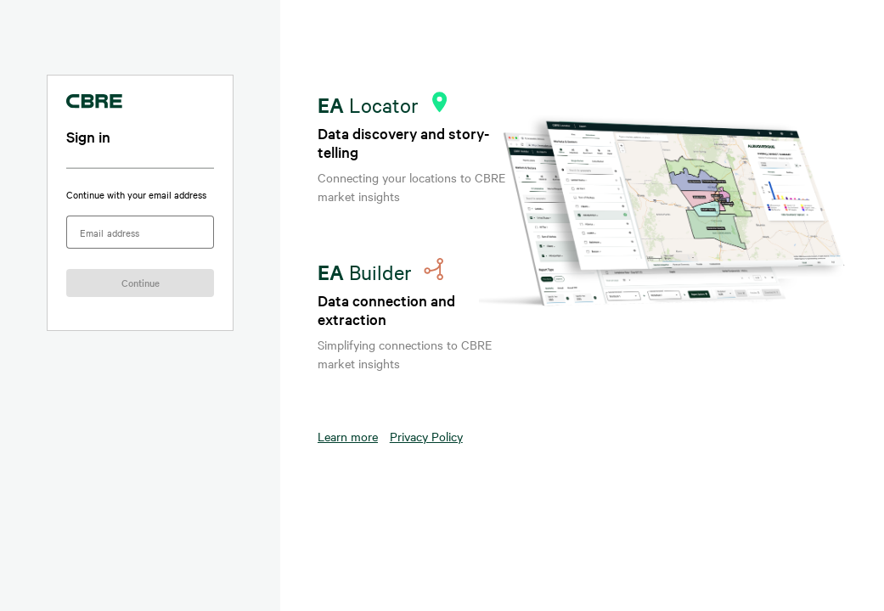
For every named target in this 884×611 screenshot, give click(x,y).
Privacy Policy (426, 436)
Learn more (348, 436)
